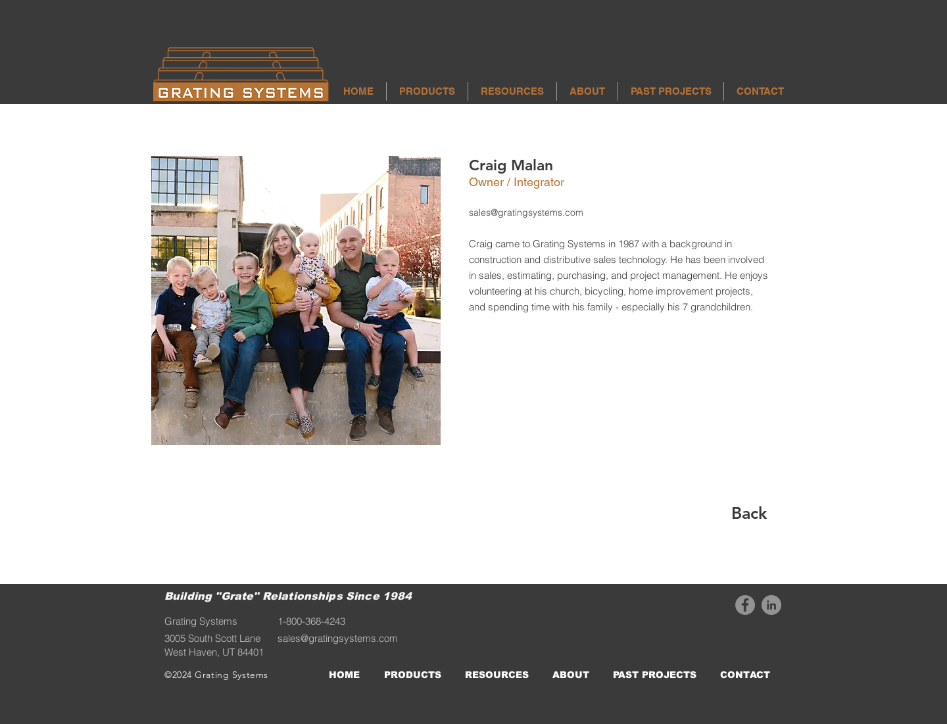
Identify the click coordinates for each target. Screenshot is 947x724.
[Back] (749, 513)
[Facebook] (745, 605)
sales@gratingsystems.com (526, 212)
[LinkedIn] (771, 605)
